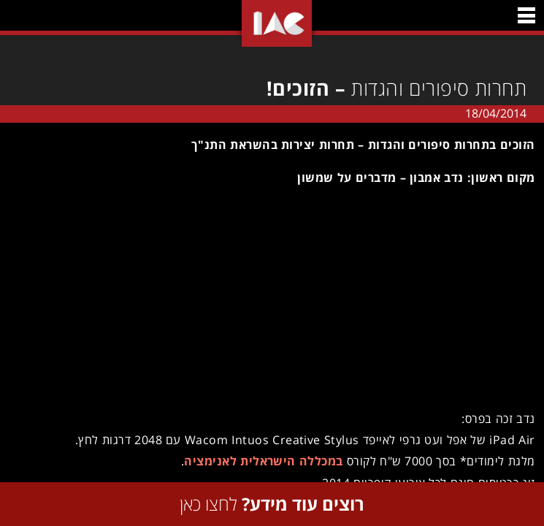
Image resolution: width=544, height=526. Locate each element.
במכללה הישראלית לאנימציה (263, 461)
